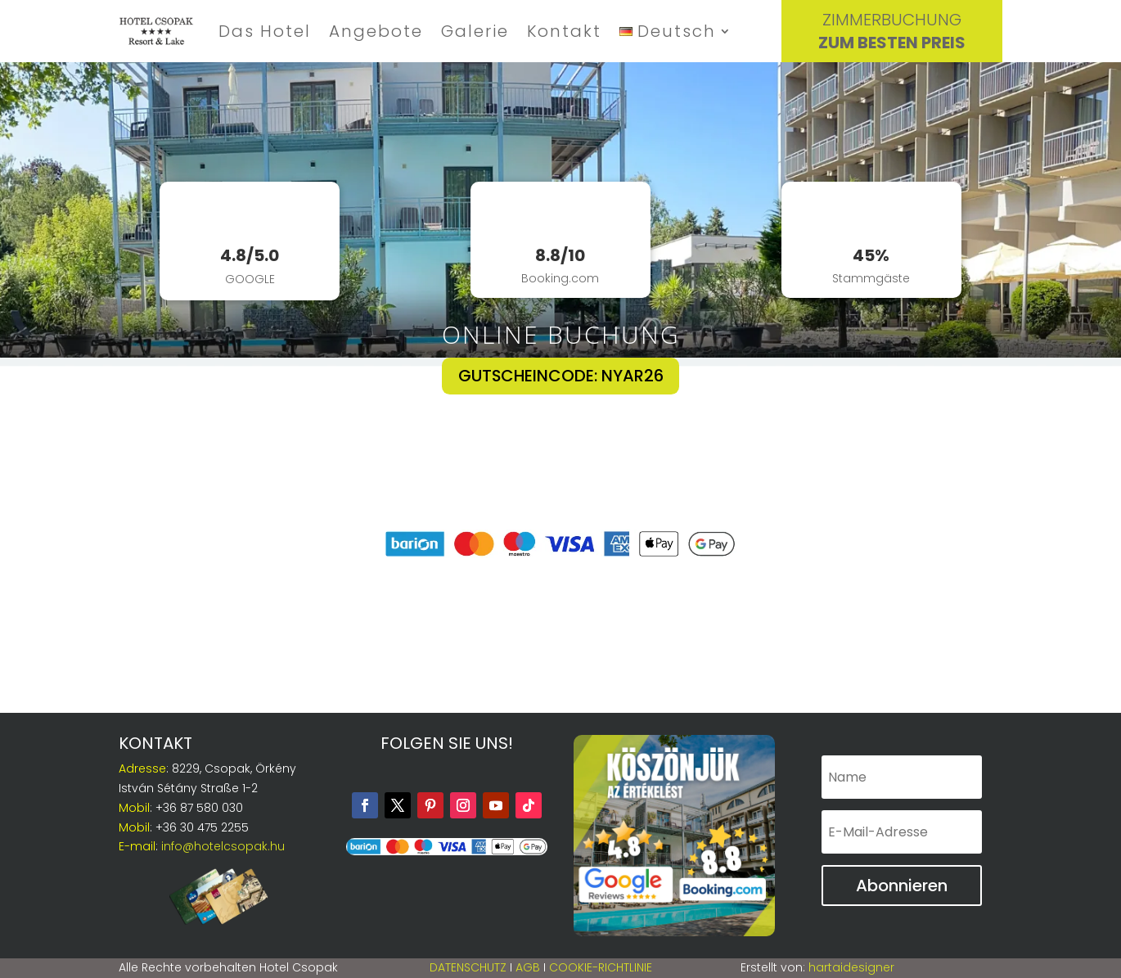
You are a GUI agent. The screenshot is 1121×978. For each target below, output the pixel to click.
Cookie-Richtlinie (600, 967)
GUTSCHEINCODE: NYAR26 (560, 376)
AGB (527, 967)
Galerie (475, 31)
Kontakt (564, 31)
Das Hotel (264, 31)
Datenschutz (468, 967)
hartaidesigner (851, 967)
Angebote (376, 31)
